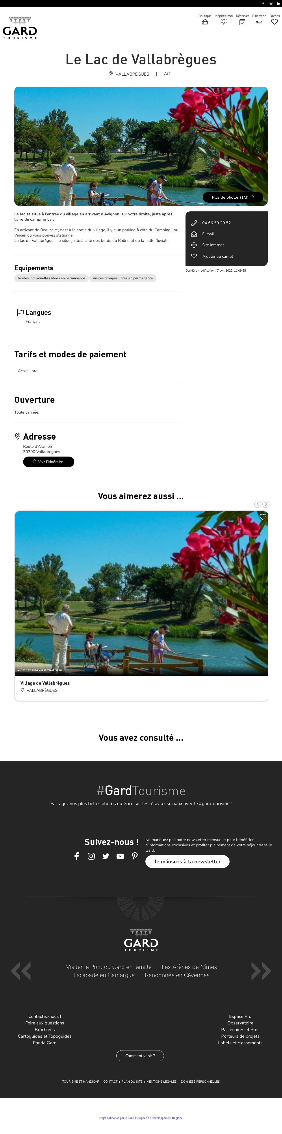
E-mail (208, 234)
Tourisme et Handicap (80, 1082)
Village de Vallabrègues (45, 683)
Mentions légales (162, 1082)
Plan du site (132, 1082)
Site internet (213, 245)
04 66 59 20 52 (216, 223)
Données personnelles (200, 1082)
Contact (110, 1082)
